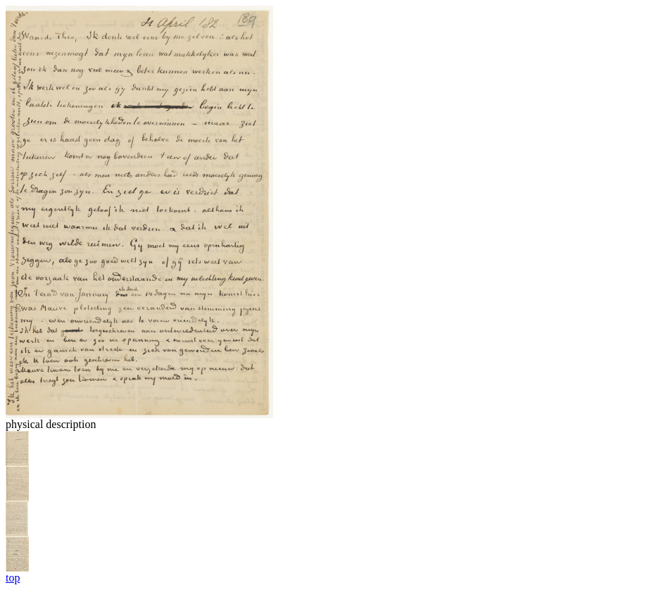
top (13, 578)
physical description (51, 424)
